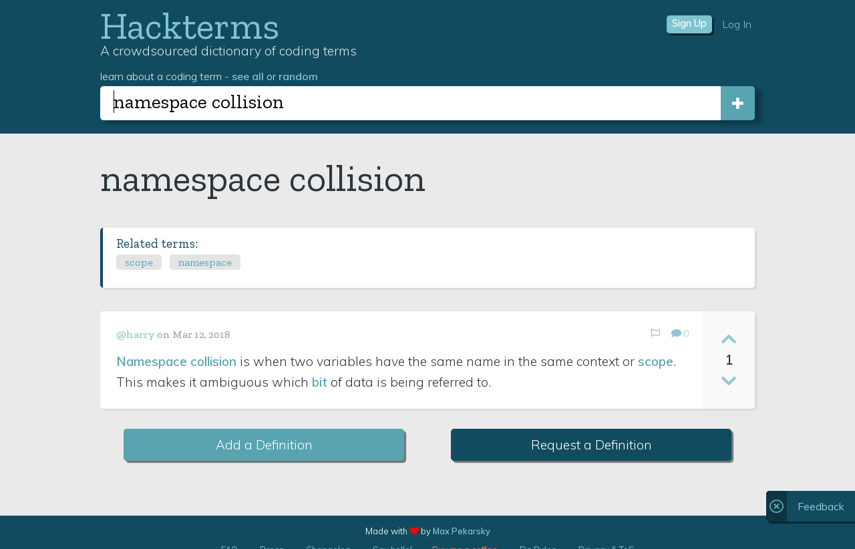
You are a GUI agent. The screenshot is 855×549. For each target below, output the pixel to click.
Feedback (821, 506)
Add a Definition (264, 445)
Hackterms (189, 25)
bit (319, 382)
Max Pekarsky (461, 531)
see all (248, 76)
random (298, 76)
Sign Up (689, 23)
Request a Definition (591, 445)
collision (213, 361)
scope (139, 262)
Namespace (151, 361)
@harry (135, 334)
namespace (205, 262)
